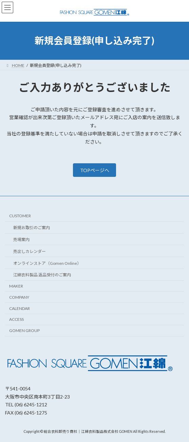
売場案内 (21, 239)
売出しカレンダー (29, 251)
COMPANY (19, 297)
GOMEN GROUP (24, 330)
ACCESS (16, 319)
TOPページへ (94, 170)
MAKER (16, 286)
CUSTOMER (20, 216)
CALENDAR (19, 308)
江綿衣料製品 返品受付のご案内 (42, 275)
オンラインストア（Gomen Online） (47, 263)
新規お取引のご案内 (31, 228)
